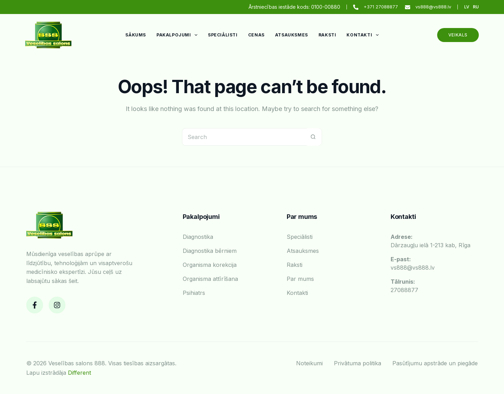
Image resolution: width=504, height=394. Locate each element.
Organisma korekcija (210, 264)
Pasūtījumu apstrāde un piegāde (435, 363)
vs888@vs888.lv (433, 6)
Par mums (300, 278)
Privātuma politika (357, 363)
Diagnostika (198, 236)
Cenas (256, 34)
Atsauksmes (291, 34)
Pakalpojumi (178, 35)
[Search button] (313, 137)
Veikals (458, 34)
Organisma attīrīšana (210, 278)
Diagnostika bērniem (210, 250)
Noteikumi (309, 363)
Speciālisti (223, 34)
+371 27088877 (381, 6)
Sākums (135, 34)
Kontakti (363, 35)
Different (79, 372)
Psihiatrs (194, 292)
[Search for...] (243, 137)
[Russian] (476, 7)
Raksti (327, 34)
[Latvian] (466, 7)
